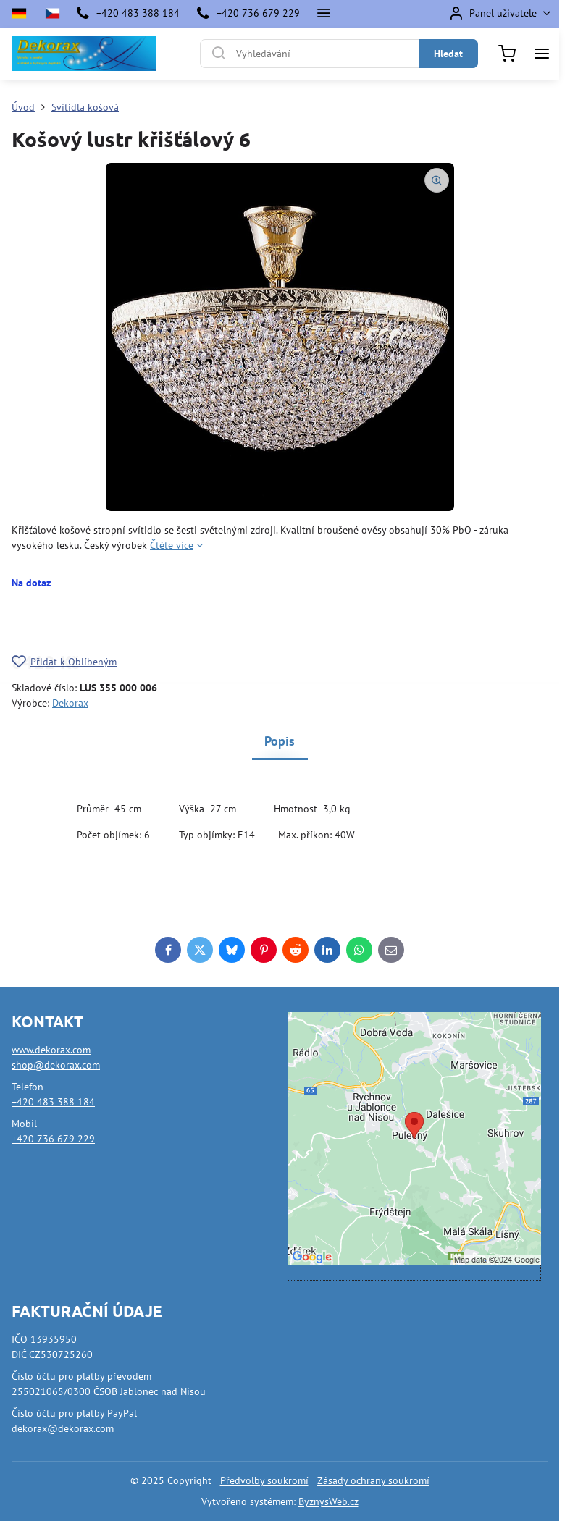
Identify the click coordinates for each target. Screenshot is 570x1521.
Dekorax (70, 702)
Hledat (448, 53)
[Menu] (541, 53)
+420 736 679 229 (53, 1138)
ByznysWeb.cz (328, 1501)
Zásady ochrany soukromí (373, 1480)
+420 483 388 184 (53, 1101)
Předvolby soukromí (264, 1480)
